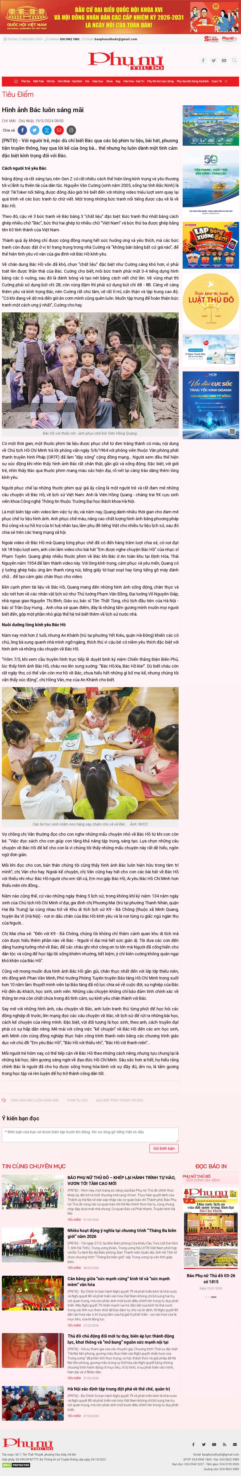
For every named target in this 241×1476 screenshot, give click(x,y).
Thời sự (25, 81)
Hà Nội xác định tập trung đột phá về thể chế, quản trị (119, 1388)
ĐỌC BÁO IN (211, 1166)
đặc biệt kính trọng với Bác (120, 1100)
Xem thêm (211, 1305)
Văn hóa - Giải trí (133, 81)
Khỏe (109, 81)
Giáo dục (97, 81)
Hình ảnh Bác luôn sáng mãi (35, 1100)
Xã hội (51, 81)
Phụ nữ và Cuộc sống (160, 81)
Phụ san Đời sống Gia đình (193, 81)
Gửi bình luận (164, 1148)
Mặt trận (38, 81)
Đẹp (118, 81)
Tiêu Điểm (18, 94)
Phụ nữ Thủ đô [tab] (197, 1176)
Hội (87, 81)
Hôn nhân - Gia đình (70, 81)
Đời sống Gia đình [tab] (203, 1180)
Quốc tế (217, 81)
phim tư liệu (77, 1100)
